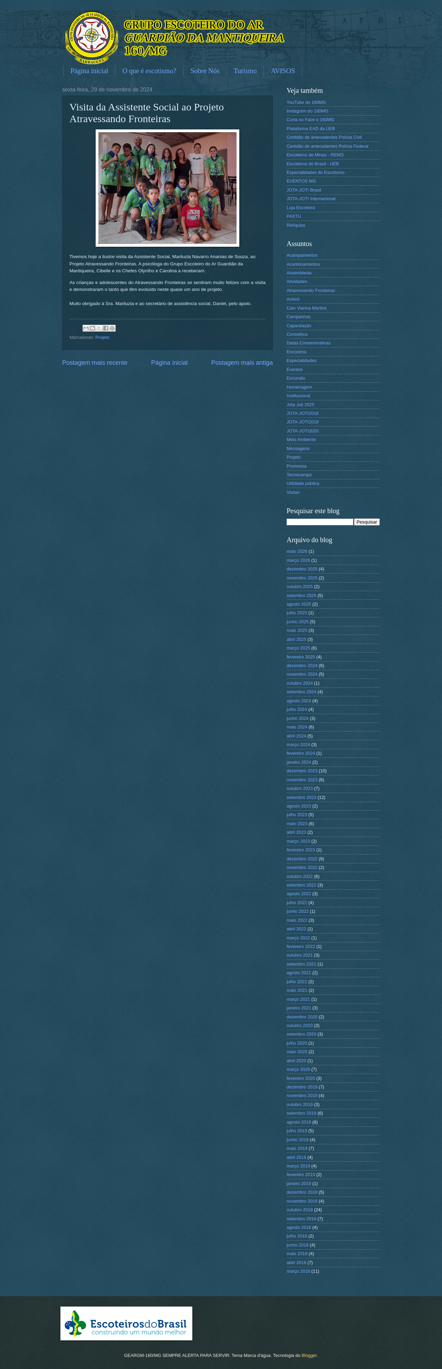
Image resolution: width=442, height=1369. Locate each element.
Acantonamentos (303, 264)
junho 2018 (298, 1245)
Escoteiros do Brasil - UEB (313, 163)
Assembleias (299, 272)
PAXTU (294, 216)
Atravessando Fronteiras (311, 290)
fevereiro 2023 (301, 849)
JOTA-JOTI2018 (303, 413)
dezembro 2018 (302, 1192)
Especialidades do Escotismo (315, 172)
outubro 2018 (300, 1209)
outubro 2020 (300, 1025)
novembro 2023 (302, 779)
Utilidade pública (303, 483)
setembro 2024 (301, 691)
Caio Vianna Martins (307, 308)
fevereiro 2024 (301, 753)
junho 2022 (298, 911)
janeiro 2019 (299, 1183)
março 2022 (298, 937)
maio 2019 (297, 1148)
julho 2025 (297, 612)
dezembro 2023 (302, 770)
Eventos (295, 369)
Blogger (309, 1355)
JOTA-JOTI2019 (303, 421)
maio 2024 (297, 727)
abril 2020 (296, 1060)
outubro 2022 (300, 876)
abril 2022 (296, 928)
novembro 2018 (302, 1201)
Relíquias (296, 225)
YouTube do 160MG (306, 102)
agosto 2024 (299, 700)
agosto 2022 (299, 893)
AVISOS (283, 71)
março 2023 (298, 841)
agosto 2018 (299, 1227)
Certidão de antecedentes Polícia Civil (324, 137)
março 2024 (298, 744)
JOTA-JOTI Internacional (311, 198)
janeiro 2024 (299, 762)
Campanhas (298, 316)
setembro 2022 (301, 885)
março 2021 (298, 999)
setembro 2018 (301, 1218)
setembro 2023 (301, 797)
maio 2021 (297, 990)
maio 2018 (297, 1253)
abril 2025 (296, 639)
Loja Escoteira (301, 207)
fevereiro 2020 (301, 1078)
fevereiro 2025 (301, 656)
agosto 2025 (299, 604)
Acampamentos (302, 255)
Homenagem (299, 387)
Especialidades (302, 360)
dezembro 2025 (302, 568)
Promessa (297, 466)
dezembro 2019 (302, 1086)
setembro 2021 (301, 964)
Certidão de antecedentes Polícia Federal (327, 146)
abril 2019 (296, 1157)
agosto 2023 (299, 806)
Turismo (245, 71)
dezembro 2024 (302, 665)
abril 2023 (296, 832)
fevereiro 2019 (301, 1174)
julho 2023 (297, 814)
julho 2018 (297, 1236)
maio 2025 (297, 630)
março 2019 (298, 1165)
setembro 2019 (301, 1113)
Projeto (102, 337)
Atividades (297, 281)
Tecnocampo (299, 474)
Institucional (298, 395)
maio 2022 (297, 920)
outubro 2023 (300, 788)
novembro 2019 (302, 1095)
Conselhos (297, 334)
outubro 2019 (300, 1104)
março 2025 (298, 648)
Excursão (296, 378)
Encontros (297, 351)
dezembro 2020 (302, 1016)
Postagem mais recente (94, 362)
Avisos (293, 299)
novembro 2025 (302, 577)
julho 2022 (297, 902)
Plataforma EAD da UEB (311, 128)
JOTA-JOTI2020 (303, 430)
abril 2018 (296, 1262)
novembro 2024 (302, 674)
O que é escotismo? (149, 71)
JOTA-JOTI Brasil (304, 190)
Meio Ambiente (301, 439)
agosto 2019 (299, 1122)
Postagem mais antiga (242, 362)
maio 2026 (297, 551)
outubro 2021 (300, 955)
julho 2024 (297, 709)
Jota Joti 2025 (300, 404)
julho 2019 (297, 1130)
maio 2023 (297, 823)
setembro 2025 (301, 595)
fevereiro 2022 (301, 946)
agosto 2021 (299, 972)
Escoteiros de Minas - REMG (315, 154)
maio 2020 (297, 1051)
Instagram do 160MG (307, 111)
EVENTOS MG (301, 181)
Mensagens (298, 448)
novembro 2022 (302, 867)
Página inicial (89, 71)
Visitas (293, 492)
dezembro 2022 (302, 858)
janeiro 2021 (299, 1007)
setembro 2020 (301, 1034)
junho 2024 (298, 718)
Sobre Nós (205, 71)
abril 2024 (296, 736)
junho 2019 (298, 1139)
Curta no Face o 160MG (310, 119)
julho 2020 (297, 1043)
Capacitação (299, 325)
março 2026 (298, 560)
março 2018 (298, 1271)
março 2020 (298, 1069)
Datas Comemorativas (308, 342)
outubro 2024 (300, 683)
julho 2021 (297, 981)
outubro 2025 (300, 586)
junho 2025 (298, 621)
